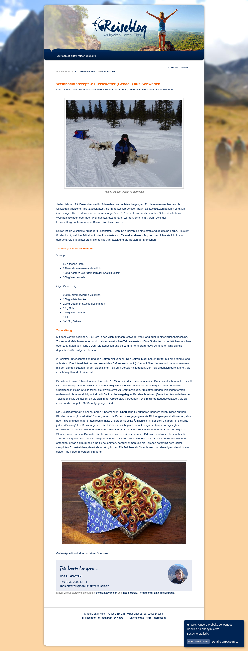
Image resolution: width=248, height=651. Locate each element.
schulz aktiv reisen (106, 592)
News (120, 617)
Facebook (90, 617)
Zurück (173, 67)
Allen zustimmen (198, 641)
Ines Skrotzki (108, 71)
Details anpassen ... (225, 641)
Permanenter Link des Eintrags (156, 592)
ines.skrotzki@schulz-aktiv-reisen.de (84, 586)
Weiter (186, 67)
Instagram (106, 617)
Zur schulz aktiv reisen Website (76, 55)
